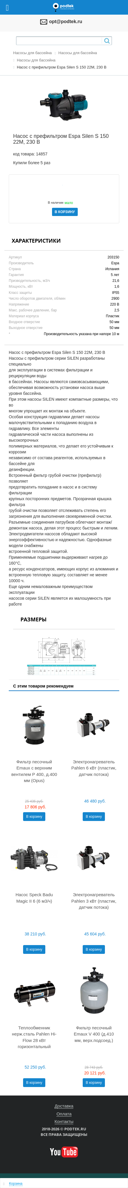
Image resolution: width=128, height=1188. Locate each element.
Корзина (16, 1184)
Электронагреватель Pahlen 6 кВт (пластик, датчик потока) (93, 768)
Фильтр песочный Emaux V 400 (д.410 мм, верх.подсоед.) (94, 1034)
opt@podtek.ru (65, 21)
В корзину (34, 817)
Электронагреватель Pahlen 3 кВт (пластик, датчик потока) (93, 901)
